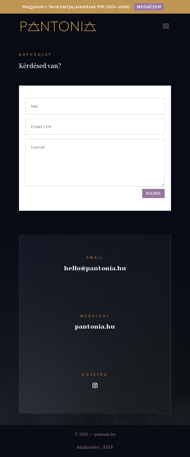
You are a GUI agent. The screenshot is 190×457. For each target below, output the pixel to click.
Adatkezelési (88, 447)
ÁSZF (108, 447)
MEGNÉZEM (149, 7)
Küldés (153, 193)
